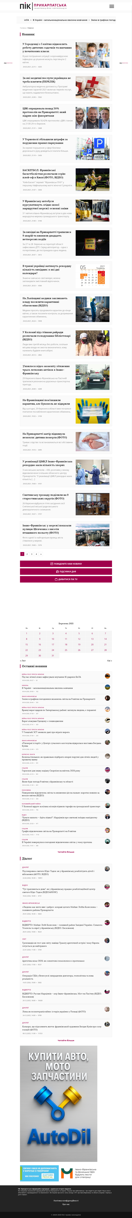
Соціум (25, 768)
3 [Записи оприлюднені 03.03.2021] (52, 633)
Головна (23, 28)
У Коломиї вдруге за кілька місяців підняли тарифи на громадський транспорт (61, 806)
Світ (24, 939)
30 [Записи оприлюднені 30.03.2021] (40, 655)
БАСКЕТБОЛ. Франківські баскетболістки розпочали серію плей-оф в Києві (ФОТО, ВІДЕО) (44, 173)
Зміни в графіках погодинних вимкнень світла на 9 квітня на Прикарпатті (58, 699)
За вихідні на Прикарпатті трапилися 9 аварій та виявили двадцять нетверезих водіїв (47, 235)
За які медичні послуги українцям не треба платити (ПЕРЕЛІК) (47, 79)
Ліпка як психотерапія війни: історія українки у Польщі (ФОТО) (54, 1011)
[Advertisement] (39, 602)
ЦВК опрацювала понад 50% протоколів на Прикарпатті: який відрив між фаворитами (44, 112)
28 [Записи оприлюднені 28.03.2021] (105, 650)
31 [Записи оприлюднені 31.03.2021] (53, 655)
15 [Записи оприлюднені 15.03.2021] (26, 644)
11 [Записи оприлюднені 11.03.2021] (66, 639)
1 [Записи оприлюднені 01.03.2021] (26, 633)
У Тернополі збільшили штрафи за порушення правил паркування (45, 141)
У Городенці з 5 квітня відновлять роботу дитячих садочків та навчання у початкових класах (47, 47)
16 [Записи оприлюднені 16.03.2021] (40, 644)
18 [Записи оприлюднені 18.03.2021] (66, 644)
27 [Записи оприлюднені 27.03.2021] (92, 650)
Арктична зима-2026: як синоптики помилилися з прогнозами (53, 961)
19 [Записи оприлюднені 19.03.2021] (79, 644)
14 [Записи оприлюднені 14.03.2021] (105, 639)
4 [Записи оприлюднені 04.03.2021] (66, 633)
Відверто (26, 921)
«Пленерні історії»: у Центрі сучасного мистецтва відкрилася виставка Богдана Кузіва (61, 744)
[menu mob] (111, 6)
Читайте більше (66, 852)
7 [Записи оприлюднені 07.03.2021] (105, 633)
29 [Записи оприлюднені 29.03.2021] (26, 655)
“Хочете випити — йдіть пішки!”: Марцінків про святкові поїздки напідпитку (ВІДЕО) (59, 819)
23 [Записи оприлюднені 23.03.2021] (40, 650)
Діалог (27, 858)
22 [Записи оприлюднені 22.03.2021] (26, 650)
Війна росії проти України (33, 674)
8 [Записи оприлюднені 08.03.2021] (26, 639)
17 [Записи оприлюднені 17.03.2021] (53, 644)
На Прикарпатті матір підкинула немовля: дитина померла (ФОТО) (45, 435)
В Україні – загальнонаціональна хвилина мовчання (67, 20)
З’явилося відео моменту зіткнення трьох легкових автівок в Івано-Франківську (46, 369)
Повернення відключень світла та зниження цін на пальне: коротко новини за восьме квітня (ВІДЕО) (60, 794)
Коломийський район (31, 804)
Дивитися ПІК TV (66, 579)
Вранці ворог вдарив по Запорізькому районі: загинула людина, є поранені (59, 710)
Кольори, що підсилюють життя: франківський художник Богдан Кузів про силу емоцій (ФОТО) (61, 1028)
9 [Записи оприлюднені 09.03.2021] (39, 639)
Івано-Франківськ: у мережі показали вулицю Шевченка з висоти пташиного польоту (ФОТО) (47, 529)
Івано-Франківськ (29, 696)
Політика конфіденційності (66, 1200)
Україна (25, 685)
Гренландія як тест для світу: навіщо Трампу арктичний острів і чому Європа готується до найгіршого (60, 944)
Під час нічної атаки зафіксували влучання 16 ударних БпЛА (51, 677)
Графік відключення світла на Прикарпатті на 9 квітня (49, 831)
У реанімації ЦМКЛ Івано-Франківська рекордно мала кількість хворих (47, 463)
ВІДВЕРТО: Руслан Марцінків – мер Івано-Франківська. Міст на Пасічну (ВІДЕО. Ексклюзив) (62, 995)
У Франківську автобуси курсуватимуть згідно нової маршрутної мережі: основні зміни (45, 204)
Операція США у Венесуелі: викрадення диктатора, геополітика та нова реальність (57, 977)
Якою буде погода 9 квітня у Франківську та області (47, 781)
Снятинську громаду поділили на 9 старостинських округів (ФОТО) (46, 496)
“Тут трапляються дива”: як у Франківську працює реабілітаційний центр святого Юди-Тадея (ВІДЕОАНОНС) (58, 890)
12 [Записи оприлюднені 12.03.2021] (79, 639)
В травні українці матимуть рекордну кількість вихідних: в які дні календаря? (47, 269)
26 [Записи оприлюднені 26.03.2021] (79, 650)
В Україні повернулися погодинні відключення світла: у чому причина (57, 842)
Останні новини (34, 666)
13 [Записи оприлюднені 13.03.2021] (92, 639)
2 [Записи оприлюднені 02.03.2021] (39, 633)
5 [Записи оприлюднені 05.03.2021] (79, 633)
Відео (24, 815)
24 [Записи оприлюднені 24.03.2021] (53, 650)
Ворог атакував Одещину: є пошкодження (42, 721)
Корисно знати (28, 754)
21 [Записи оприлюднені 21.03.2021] (105, 644)
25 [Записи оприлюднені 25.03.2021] (66, 650)
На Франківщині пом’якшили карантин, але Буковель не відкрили (46, 401)
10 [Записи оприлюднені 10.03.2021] (53, 639)
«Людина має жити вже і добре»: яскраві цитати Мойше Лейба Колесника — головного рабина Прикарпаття (60, 908)
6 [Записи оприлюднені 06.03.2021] (92, 633)
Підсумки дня (66, 571)
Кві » (109, 660)
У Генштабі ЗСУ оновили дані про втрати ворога (45, 732)
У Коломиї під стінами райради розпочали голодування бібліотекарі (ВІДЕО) (46, 336)
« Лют (23, 660)
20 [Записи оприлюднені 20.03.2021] (92, 644)
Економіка (26, 790)
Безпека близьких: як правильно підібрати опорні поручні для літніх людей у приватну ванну (60, 758)
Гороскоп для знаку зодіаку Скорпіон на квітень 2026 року (51, 770)
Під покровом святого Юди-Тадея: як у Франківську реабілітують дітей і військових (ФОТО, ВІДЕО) (58, 872)
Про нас (66, 1204)
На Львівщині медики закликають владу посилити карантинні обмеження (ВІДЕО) (45, 302)
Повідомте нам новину (66, 563)
